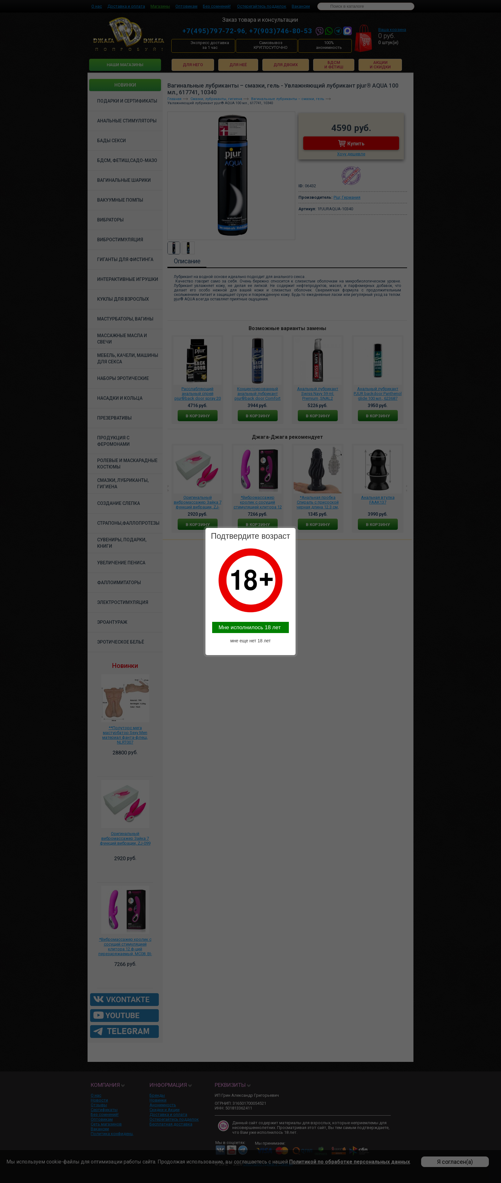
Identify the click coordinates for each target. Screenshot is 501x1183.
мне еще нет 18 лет (250, 640)
